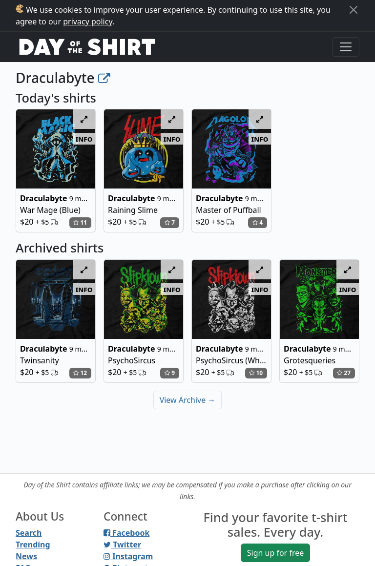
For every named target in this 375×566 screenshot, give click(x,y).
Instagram (128, 556)
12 (80, 373)
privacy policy (87, 21)
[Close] (353, 10)
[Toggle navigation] (345, 47)
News (26, 556)
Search (29, 532)
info (84, 138)
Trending (33, 544)
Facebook (126, 532)
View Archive (188, 400)
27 (344, 373)
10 (256, 373)
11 (80, 222)
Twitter (122, 544)
